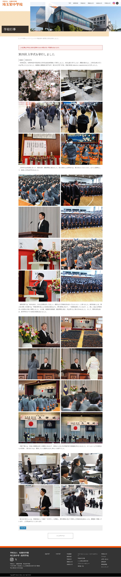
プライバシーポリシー (83, 563)
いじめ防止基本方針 (83, 561)
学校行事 (23, 528)
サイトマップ (104, 567)
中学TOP (58, 554)
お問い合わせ (104, 559)
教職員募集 (104, 564)
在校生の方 (70, 564)
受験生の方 (70, 562)
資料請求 (103, 562)
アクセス (103, 556)
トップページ (60, 536)
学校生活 (69, 559)
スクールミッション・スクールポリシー (88, 555)
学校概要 (69, 554)
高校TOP (47, 554)
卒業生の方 (104, 554)
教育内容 (69, 556)
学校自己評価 (81, 558)
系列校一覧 (81, 566)
